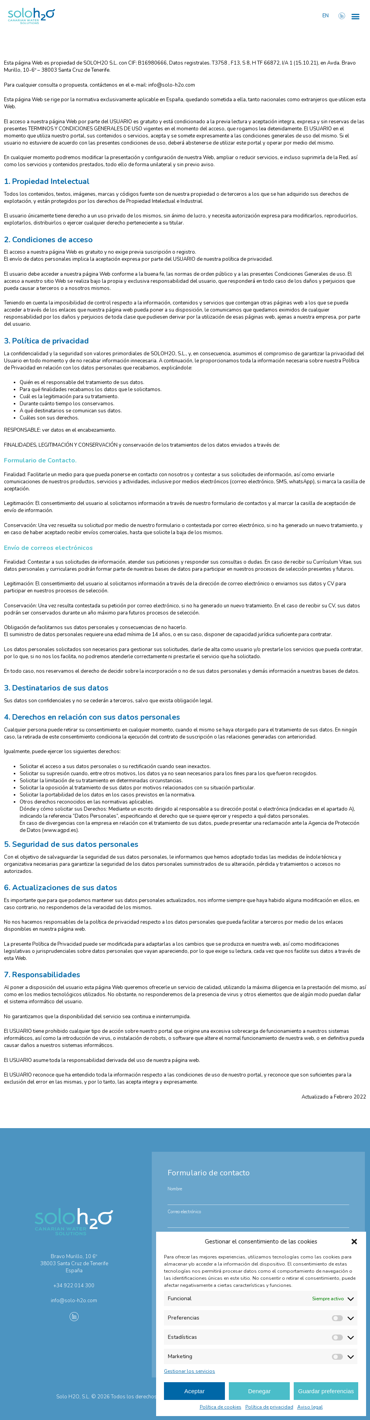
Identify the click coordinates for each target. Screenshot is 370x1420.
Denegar (259, 1391)
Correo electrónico (184, 1212)
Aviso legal (310, 1407)
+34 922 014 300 (73, 1285)
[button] (354, 1242)
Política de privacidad (269, 1407)
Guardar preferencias (326, 1391)
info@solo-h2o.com (171, 85)
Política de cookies (220, 1407)
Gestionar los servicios (189, 1371)
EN (326, 15)
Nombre (175, 1189)
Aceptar (194, 1391)
